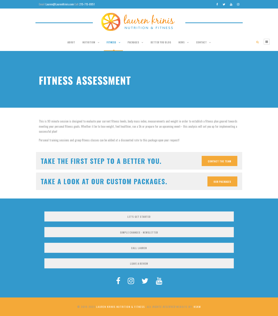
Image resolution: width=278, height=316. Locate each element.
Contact (201, 42)
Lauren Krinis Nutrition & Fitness (120, 307)
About (71, 42)
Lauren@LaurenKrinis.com (59, 4)
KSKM (197, 307)
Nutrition (88, 42)
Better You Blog (161, 42)
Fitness (111, 42)
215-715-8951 (87, 4)
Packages (133, 42)
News (181, 42)
